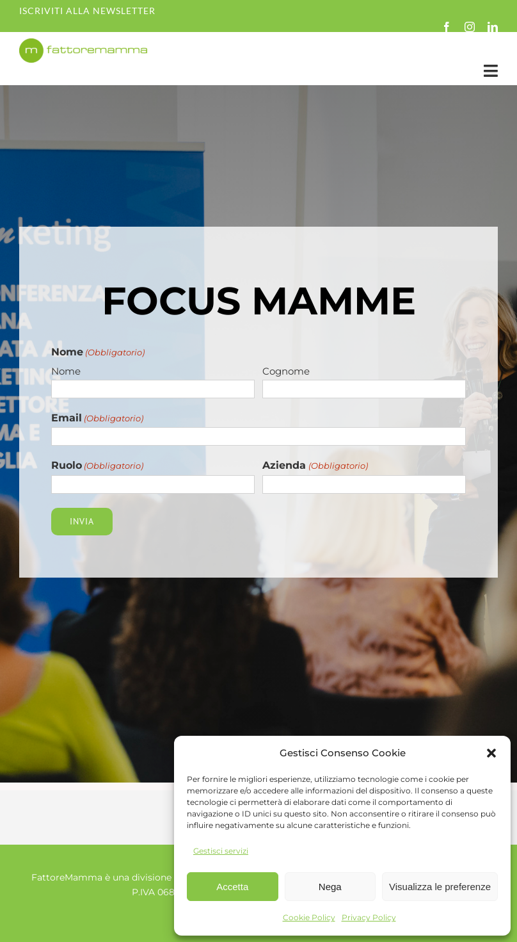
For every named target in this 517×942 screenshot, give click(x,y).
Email (97, 418)
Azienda (314, 466)
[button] (491, 753)
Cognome (286, 371)
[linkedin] (493, 27)
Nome (66, 371)
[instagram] (470, 27)
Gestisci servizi (220, 851)
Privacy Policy (369, 917)
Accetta (232, 886)
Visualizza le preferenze (440, 886)
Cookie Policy (309, 917)
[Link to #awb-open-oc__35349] (491, 71)
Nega (330, 886)
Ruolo (97, 466)
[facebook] (446, 27)
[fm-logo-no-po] (83, 44)
